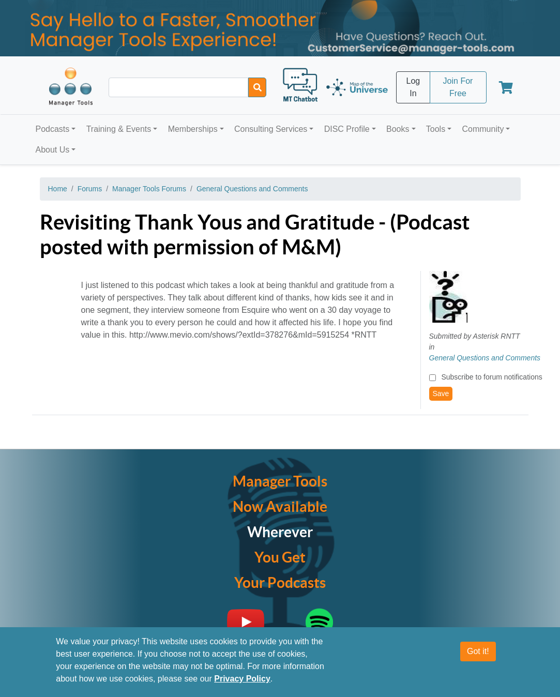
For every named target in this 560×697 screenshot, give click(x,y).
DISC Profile (347, 129)
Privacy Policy (242, 683)
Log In (413, 87)
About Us (53, 149)
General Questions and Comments (252, 189)
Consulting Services (270, 129)
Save (441, 393)
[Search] (257, 87)
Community (483, 129)
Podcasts (53, 129)
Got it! (478, 655)
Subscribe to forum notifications (491, 377)
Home (57, 189)
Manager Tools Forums (149, 189)
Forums (90, 189)
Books (397, 129)
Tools (435, 129)
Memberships (193, 129)
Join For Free (458, 87)
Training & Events (119, 129)
